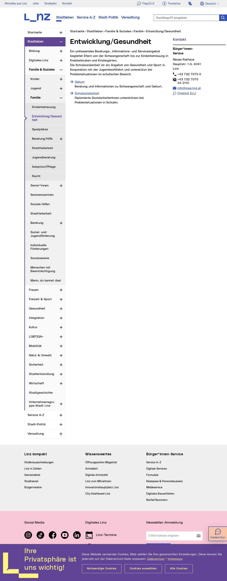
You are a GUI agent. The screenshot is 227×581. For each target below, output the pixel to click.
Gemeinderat (32, 475)
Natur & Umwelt (40, 355)
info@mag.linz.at (189, 88)
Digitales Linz (38, 60)
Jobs (36, 3)
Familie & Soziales (42, 69)
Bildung (34, 50)
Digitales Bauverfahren (160, 493)
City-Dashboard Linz (97, 493)
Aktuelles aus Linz (16, 3)
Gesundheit (37, 308)
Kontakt (67, 3)
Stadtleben (65, 17)
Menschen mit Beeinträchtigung (42, 269)
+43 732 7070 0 (189, 74)
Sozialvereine (39, 258)
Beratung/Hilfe (42, 138)
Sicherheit (36, 364)
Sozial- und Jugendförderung (42, 234)
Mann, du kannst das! (45, 280)
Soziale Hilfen (40, 204)
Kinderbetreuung (44, 107)
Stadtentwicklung (41, 374)
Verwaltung (130, 17)
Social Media (34, 522)
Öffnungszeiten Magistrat (101, 462)
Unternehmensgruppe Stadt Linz (41, 403)
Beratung (36, 222)
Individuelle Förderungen (39, 247)
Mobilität (35, 345)
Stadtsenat (31, 481)
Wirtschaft (36, 383)
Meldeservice (154, 487)
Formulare (152, 475)
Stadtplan (50, 3)
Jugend (35, 88)
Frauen (33, 289)
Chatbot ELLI (186, 93)
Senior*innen (39, 185)
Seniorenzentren (42, 194)
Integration (36, 317)
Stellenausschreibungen (39, 462)
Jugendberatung (43, 157)
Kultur (33, 327)
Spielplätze (40, 129)
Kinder (35, 79)
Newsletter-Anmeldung (164, 522)
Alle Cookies (179, 568)
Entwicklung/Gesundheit (49, 118)
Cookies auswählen (143, 568)
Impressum (175, 558)
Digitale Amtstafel (96, 475)
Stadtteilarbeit (42, 148)
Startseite (35, 32)
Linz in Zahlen (33, 468)
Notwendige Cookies (101, 568)
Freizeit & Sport (40, 299)
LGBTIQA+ (36, 336)
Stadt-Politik (108, 17)
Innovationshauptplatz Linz (102, 487)
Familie (35, 97)
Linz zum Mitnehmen (98, 481)
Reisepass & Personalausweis (164, 481)
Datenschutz (156, 558)
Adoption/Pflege (44, 166)
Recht (36, 176)
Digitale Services (156, 468)
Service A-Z (86, 17)
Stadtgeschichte (41, 392)
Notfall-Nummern (156, 500)
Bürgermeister (33, 487)
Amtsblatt (91, 468)
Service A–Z (153, 462)
